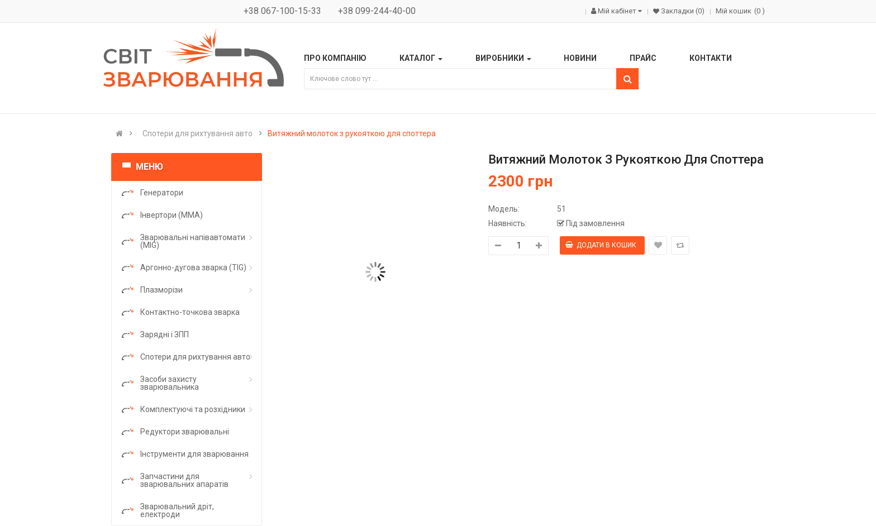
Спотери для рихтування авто (197, 133)
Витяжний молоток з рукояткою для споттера (352, 133)
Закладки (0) (681, 11)
